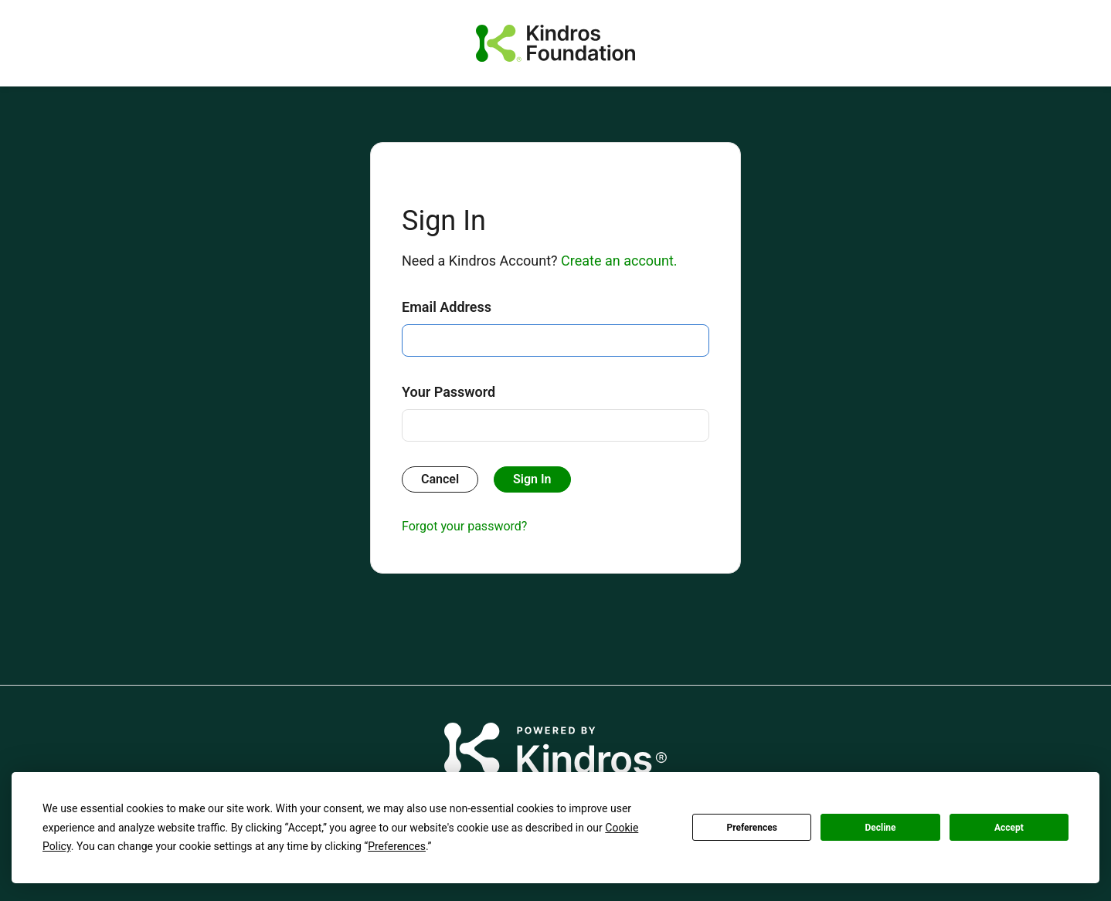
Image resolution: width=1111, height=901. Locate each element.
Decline (880, 827)
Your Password (448, 392)
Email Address (446, 307)
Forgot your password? (464, 526)
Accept (1009, 827)
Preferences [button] (397, 846)
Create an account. (619, 260)
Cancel (440, 479)
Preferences (751, 827)
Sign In (532, 479)
